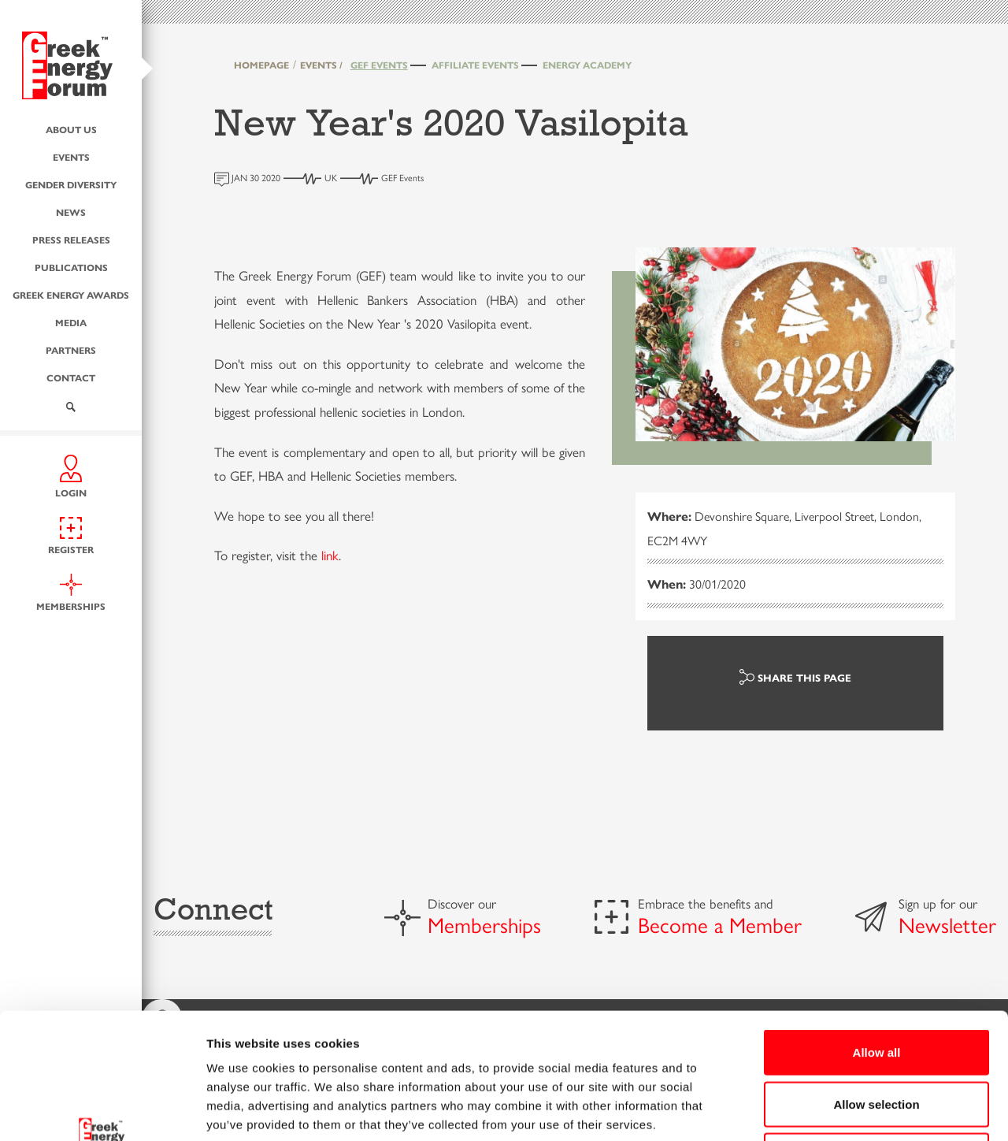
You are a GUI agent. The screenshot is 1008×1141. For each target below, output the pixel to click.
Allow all (877, 934)
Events (71, 157)
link (330, 554)
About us (71, 129)
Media (71, 322)
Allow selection (876, 986)
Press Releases (71, 239)
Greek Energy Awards (71, 295)
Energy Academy (587, 65)
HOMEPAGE (261, 65)
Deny (876, 1037)
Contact (70, 377)
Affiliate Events (475, 65)
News (71, 212)
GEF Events (379, 65)
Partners (71, 350)
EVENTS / (321, 65)
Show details (826, 1110)
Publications (71, 267)
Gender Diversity (71, 184)
